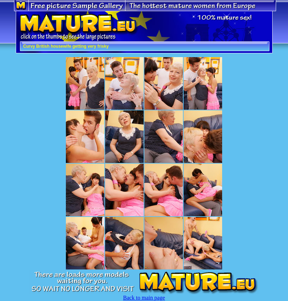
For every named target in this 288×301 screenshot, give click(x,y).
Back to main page (144, 298)
